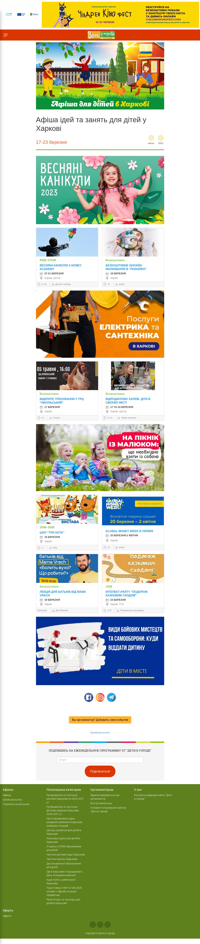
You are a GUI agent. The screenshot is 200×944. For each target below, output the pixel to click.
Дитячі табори (61, 284)
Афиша (7, 795)
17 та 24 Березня (119, 407)
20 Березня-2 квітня (122, 535)
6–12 (42, 284)
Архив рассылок (100, 732)
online (120, 284)
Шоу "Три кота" (52, 532)
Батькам (42, 610)
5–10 (108, 418)
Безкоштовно (115, 260)
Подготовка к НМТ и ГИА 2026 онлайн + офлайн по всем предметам (64, 891)
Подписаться (100, 771)
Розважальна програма (130, 610)
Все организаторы (101, 803)
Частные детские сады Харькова (65, 854)
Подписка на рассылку (16, 804)
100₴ (109, 586)
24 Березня (116, 599)
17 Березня (50, 407)
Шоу (53, 547)
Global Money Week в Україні (129, 531)
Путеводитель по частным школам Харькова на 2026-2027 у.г (65, 799)
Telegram (107, 924)
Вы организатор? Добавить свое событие (100, 720)
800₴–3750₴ (48, 260)
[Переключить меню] (5, 35)
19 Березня (50, 599)
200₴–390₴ (47, 527)
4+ (107, 284)
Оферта (7, 915)
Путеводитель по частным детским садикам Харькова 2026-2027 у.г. (62, 810)
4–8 (107, 610)
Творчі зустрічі (127, 418)
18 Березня (116, 273)
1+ (41, 547)
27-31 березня (52, 273)
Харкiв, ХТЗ (115, 604)
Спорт (54, 418)
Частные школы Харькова (61, 859)
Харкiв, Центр (50, 278)
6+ (107, 547)
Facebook (92, 924)
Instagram (100, 924)
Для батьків (60, 610)
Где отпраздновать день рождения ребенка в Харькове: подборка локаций (64, 822)
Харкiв (112, 278)
